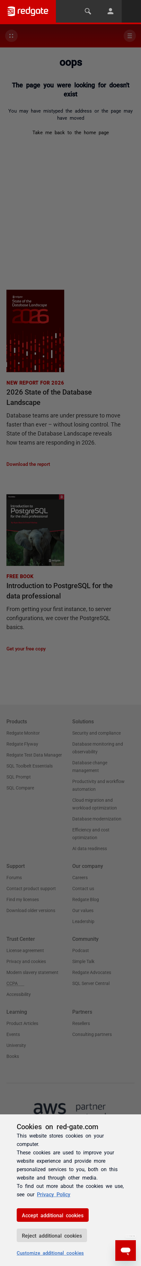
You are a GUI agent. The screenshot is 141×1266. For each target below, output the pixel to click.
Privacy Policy (53, 1194)
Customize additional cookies (50, 1252)
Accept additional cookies (53, 1215)
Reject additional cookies (52, 1235)
